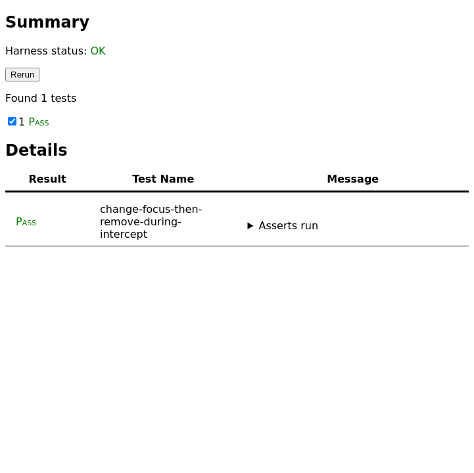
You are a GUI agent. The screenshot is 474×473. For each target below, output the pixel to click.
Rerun (22, 74)
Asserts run (288, 225)
